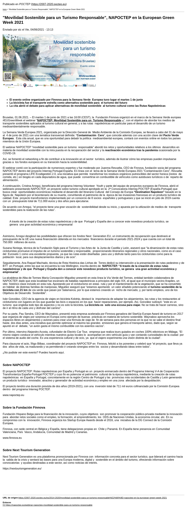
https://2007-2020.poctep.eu (49, 4)
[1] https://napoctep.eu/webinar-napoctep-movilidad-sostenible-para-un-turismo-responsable (47, 505)
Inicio (5, 9)
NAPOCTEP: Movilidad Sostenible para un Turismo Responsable (79, 120)
